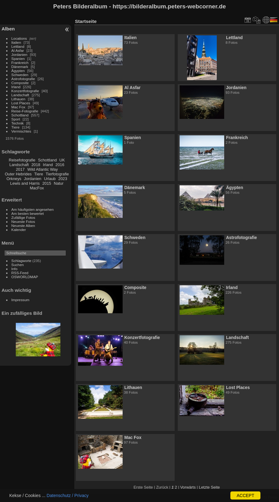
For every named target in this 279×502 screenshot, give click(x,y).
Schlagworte (21, 261)
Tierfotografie (57, 174)
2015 (46, 183)
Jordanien (19, 54)
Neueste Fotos (23, 221)
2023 (62, 178)
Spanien (18, 59)
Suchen (17, 265)
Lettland (17, 46)
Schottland (20, 115)
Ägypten (18, 71)
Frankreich (20, 63)
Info (14, 269)
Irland (15, 87)
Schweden (19, 75)
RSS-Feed (19, 273)
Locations (19, 38)
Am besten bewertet (27, 213)
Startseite (86, 21)
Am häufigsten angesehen (32, 209)
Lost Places (20, 103)
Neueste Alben (23, 226)
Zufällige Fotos (23, 217)
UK (62, 160)
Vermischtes (21, 131)
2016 (59, 164)
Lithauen (18, 99)
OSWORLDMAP (24, 277)
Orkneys (14, 178)
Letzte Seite (209, 487)
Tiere (15, 127)
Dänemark (19, 67)
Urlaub (50, 178)
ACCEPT (245, 495)
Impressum (20, 300)
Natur (58, 183)
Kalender (18, 230)
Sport (15, 119)
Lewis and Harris (25, 183)
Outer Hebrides (18, 174)
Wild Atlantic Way (42, 169)
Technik (17, 123)
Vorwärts (188, 487)
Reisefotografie (22, 160)
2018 (35, 164)
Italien (16, 42)
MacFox (37, 188)
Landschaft (20, 95)
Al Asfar (17, 50)
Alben (8, 28)
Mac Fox (18, 107)
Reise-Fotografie (24, 111)
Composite (20, 83)
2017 (20, 169)
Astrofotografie (23, 79)
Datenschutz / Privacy (68, 495)
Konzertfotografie (25, 91)
